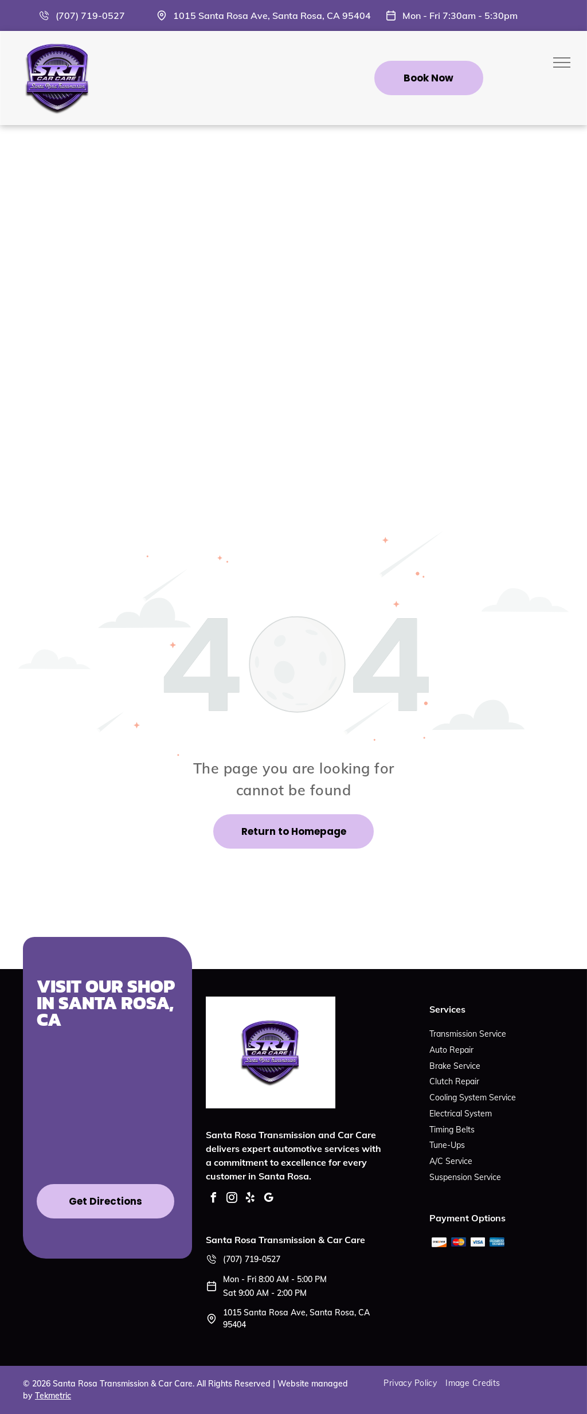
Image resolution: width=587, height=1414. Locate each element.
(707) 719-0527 (90, 15)
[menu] (562, 62)
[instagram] (232, 1199)
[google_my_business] (269, 1199)
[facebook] (214, 1199)
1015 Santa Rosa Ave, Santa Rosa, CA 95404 (272, 15)
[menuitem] (414, 1384)
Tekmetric (53, 1395)
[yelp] (250, 1199)
